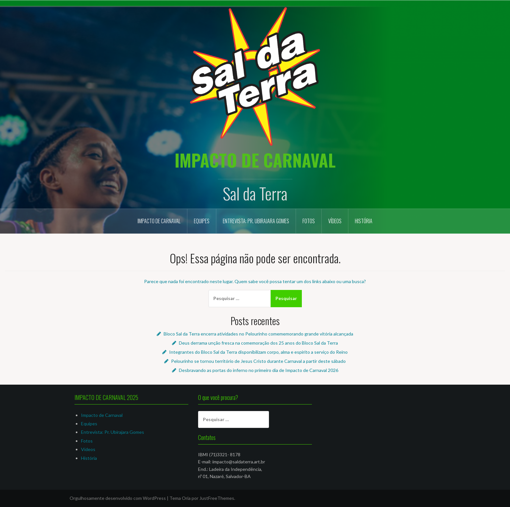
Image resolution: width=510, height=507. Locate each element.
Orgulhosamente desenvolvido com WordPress (118, 498)
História (363, 221)
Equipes (201, 221)
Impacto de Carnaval (159, 221)
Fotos (308, 221)
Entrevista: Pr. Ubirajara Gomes (256, 221)
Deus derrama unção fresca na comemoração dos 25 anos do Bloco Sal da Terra (258, 343)
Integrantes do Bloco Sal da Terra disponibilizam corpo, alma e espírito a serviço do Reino (258, 352)
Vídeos (335, 221)
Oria (186, 498)
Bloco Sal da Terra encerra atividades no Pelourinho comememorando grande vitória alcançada (258, 333)
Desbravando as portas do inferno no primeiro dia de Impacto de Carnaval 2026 (258, 370)
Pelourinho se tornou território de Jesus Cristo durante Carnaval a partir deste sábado (258, 361)
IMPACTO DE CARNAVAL (255, 159)
